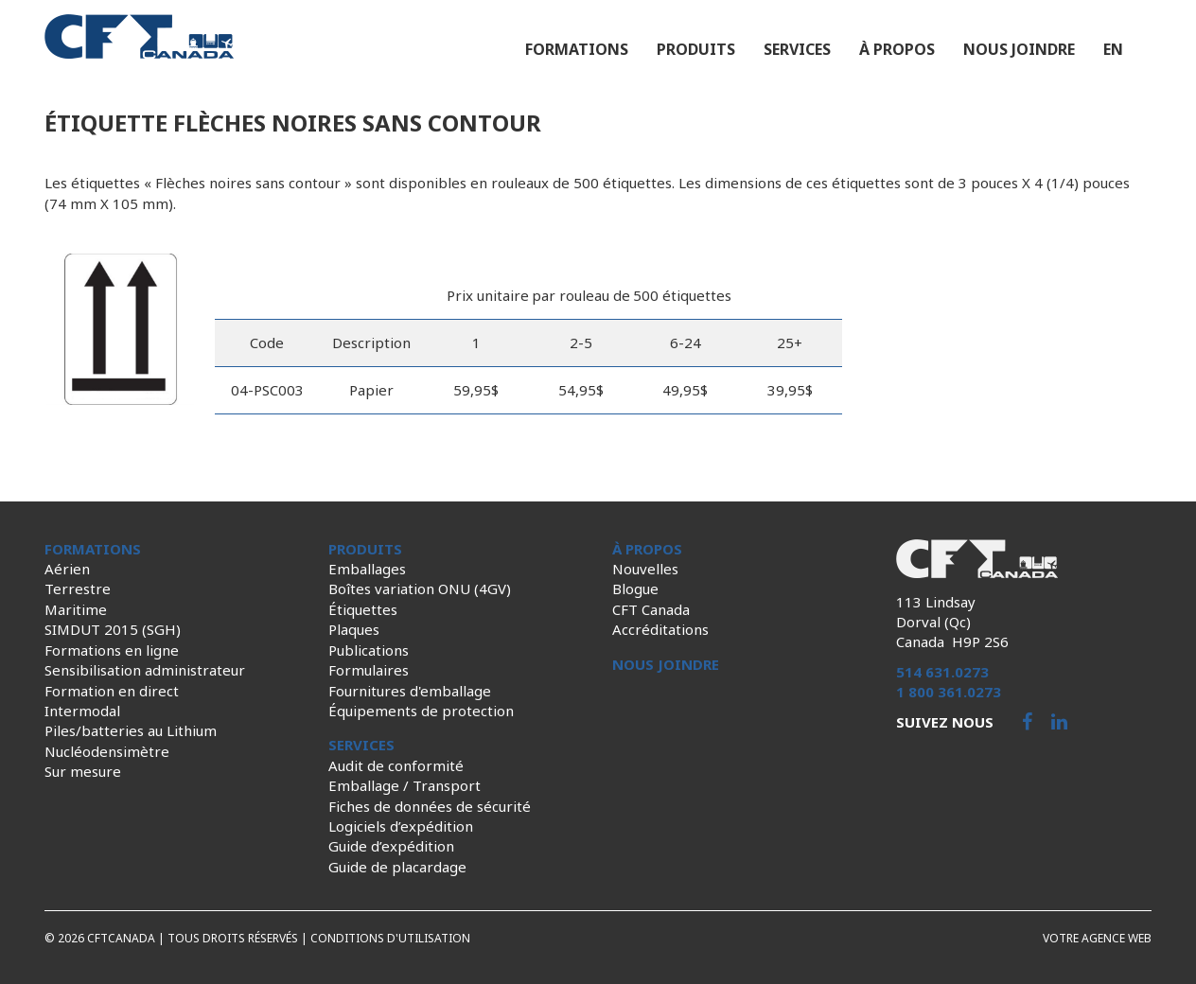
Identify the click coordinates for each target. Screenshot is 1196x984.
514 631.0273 (942, 671)
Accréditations (660, 629)
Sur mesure (82, 771)
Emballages (367, 568)
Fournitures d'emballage (409, 690)
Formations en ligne (111, 650)
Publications (368, 650)
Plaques (353, 629)
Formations (576, 49)
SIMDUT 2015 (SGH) (112, 629)
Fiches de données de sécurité (429, 806)
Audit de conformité (396, 765)
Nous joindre (1019, 49)
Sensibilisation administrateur (144, 669)
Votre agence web (1097, 938)
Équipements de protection (421, 710)
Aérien (67, 568)
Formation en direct (111, 690)
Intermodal (82, 710)
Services (797, 49)
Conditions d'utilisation (390, 938)
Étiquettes (362, 609)
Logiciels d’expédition (400, 826)
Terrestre (77, 588)
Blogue (635, 588)
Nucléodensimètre (106, 751)
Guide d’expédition (391, 845)
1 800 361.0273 (948, 691)
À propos (897, 49)
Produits (696, 49)
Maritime (75, 609)
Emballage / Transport (404, 785)
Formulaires (368, 669)
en (1113, 49)
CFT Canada (651, 609)
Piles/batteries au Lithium (130, 730)
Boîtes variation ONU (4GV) (419, 588)
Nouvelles (645, 568)
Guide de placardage (397, 866)
